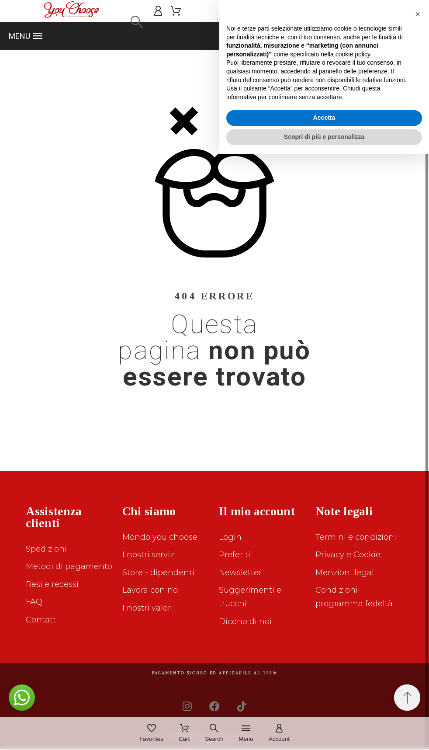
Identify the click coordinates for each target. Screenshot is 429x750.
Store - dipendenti (158, 572)
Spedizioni (46, 549)
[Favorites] (151, 733)
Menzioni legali (345, 572)
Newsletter (240, 572)
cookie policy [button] (353, 650)
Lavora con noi (151, 590)
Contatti (42, 620)
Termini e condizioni (355, 537)
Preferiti (234, 554)
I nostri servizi (149, 554)
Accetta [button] (324, 714)
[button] (214, 35)
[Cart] (184, 733)
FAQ (34, 602)
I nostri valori (147, 608)
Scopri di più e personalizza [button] (324, 732)
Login (230, 537)
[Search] (137, 22)
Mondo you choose (159, 537)
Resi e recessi (52, 584)
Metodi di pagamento (69, 566)
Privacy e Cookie (348, 554)
